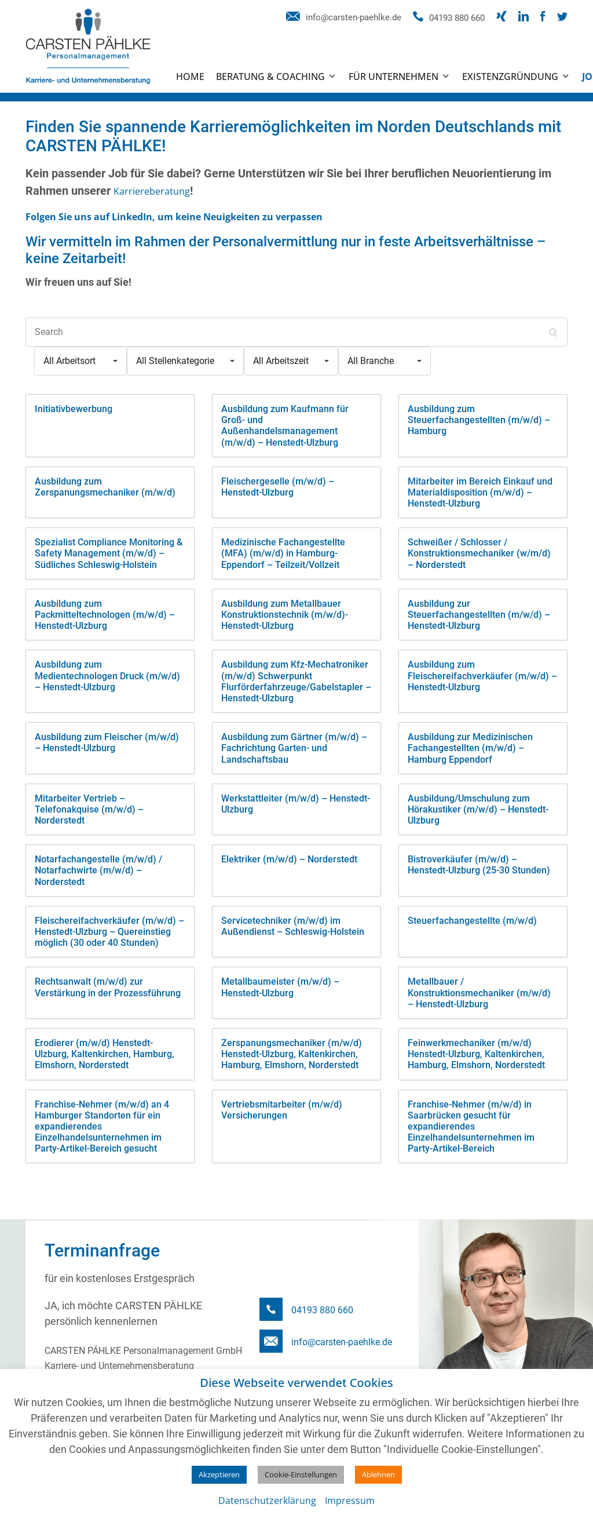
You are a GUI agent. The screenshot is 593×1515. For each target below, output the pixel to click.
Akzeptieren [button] (219, 1474)
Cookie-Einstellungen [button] (301, 1474)
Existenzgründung (510, 76)
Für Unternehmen (393, 76)
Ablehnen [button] (378, 1474)
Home (190, 76)
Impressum (350, 1500)
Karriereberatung (152, 191)
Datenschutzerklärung (267, 1500)
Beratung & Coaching (270, 76)
